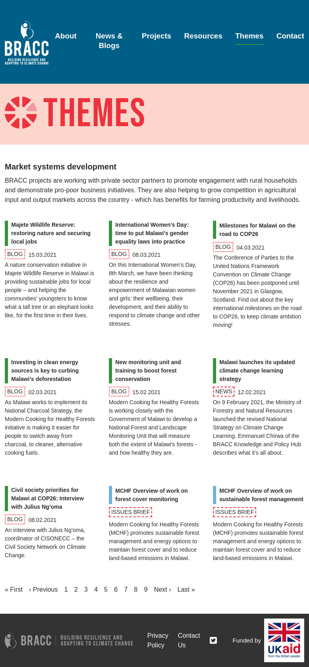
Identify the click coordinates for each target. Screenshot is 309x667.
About (65, 36)
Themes (249, 36)
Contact (290, 36)
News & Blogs (109, 40)
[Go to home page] (26, 42)
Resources (203, 36)
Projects (156, 36)
